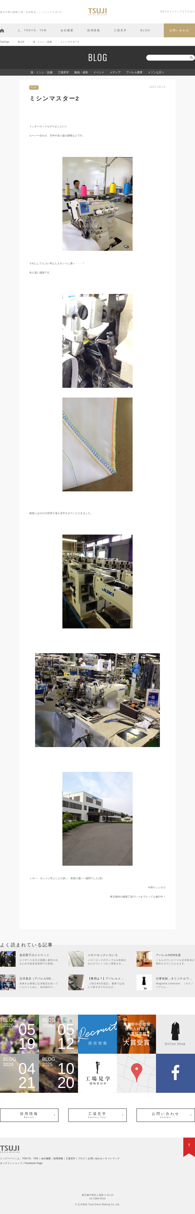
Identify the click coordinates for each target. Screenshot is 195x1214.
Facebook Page (34, 1163)
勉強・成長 (81, 72)
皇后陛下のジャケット (35, 955)
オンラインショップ (11, 1163)
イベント (98, 72)
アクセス (190, 11)
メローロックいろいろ (103, 955)
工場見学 (120, 30)
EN (162, 11)
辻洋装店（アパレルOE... (37, 978)
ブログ (81, 1158)
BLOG (145, 30)
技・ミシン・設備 (41, 72)
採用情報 (93, 30)
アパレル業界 (134, 72)
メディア (115, 72)
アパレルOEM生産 (168, 955)
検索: (142, 57)
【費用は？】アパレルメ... (106, 978)
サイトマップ (174, 11)
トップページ (7, 1158)
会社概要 (67, 30)
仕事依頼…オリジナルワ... (174, 978)
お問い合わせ (179, 30)
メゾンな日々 (156, 72)
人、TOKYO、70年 (32, 30)
